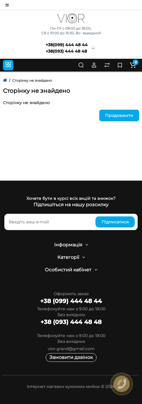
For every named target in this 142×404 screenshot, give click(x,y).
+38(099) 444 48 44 (67, 44)
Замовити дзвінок (71, 357)
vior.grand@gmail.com (71, 348)
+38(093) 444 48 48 (66, 51)
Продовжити (119, 115)
